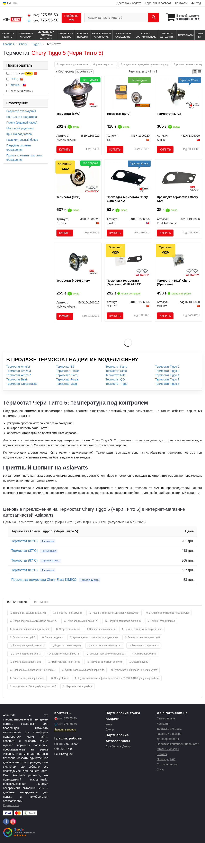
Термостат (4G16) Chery (73, 280)
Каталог (162, 754)
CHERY (21, 73)
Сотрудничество (167, 764)
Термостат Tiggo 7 (167, 379)
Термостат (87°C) (68, 113)
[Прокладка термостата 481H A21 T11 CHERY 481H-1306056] (128, 259)
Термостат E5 (65, 366)
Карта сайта (11, 805)
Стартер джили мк (69, 629)
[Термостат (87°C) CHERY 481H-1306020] (78, 177)
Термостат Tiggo (116, 383)
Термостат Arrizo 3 (18, 370)
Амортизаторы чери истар (65, 661)
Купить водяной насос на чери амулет (135, 670)
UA (7, 3)
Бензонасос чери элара (145, 645)
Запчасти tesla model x (102, 629)
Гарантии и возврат (170, 733)
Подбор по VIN (71, 17)
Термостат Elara (66, 375)
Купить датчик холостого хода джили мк (95, 637)
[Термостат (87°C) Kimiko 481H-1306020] (178, 93)
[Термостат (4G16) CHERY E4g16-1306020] (178, 260)
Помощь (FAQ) (166, 759)
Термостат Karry (116, 366)
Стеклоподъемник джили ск (82, 621)
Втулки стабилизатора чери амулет (169, 612)
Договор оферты (168, 738)
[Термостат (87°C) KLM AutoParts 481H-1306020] (77, 93)
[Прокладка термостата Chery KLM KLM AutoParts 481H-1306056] (178, 177)
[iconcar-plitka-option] (194, 71)
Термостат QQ (115, 379)
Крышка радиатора (19, 134)
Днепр (110, 729)
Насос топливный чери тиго (106, 645)
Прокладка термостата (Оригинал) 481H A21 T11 (124, 282)
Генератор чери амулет (68, 612)
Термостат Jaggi (67, 383)
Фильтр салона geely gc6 (27, 661)
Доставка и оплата (129, 3)
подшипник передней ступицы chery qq (146, 64)
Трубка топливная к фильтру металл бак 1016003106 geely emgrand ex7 (118, 678)
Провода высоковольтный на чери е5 (34, 670)
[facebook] (6, 821)
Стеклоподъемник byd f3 (27, 653)
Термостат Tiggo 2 (167, 366)
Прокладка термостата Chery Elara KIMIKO (127, 198)
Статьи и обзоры (168, 749)
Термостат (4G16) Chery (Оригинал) (173, 282)
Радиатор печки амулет (67, 645)
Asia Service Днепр (118, 746)
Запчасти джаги (54, 637)
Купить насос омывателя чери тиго (84, 670)
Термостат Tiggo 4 (167, 375)
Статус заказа (166, 718)
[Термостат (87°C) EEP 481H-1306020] (128, 93)
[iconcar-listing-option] (199, 71)
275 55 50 (42, 15)
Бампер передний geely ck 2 (29, 645)
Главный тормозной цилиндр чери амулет (116, 612)
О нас (160, 769)
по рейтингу (84, 71)
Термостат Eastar (67, 370)
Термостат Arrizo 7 (18, 375)
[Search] (153, 17)
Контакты (181, 3)
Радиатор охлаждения (21, 111)
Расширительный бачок (22, 139)
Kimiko (18, 85)
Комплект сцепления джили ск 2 (31, 629)
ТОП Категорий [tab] (17, 601)
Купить (64, 149)
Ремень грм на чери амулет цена (143, 629)
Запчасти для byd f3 (24, 637)
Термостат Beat (16, 379)
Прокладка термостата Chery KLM (177, 198)
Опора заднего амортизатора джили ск (35, 621)
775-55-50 (43, 20)
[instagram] (13, 821)
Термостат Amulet (18, 366)
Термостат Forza (67, 379)
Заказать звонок (65, 729)
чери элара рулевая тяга (74, 64)
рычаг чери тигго (105, 64)
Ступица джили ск (145, 653)
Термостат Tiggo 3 (167, 370)
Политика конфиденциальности (178, 744)
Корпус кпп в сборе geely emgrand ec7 (34, 686)
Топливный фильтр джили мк (29, 612)
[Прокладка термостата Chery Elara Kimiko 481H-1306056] (128, 177)
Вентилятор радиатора (21, 116)
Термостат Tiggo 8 (167, 383)
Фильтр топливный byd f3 (64, 653)
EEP (17, 79)
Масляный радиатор (20, 128)
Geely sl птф (61, 678)
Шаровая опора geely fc (79, 686)
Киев (109, 724)
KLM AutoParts (19, 91)
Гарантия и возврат (158, 3)
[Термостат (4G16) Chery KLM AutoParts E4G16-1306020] (78, 260)
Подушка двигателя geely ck (106, 661)
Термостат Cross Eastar (22, 383)
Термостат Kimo (116, 370)
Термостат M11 (116, 375)
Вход (196, 3)
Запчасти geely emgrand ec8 (144, 637)
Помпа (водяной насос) (21, 122)
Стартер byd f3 (140, 661)
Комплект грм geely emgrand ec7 (107, 653)
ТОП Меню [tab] (41, 601)
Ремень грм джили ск (163, 621)
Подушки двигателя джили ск (124, 621)
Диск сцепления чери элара (28, 678)
